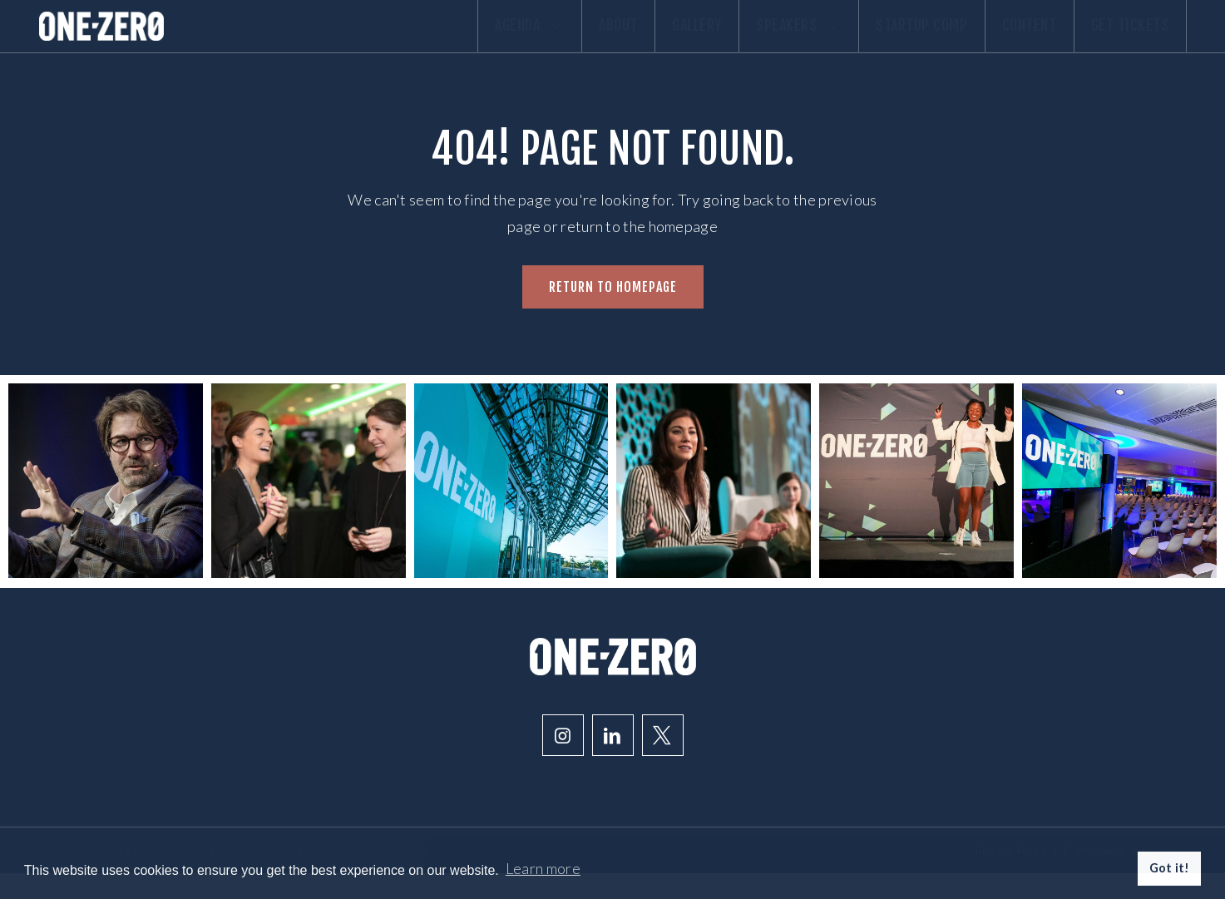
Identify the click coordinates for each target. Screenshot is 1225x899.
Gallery (624, 39)
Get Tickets (1122, 39)
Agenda (424, 39)
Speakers (742, 39)
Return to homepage (613, 312)
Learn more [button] (543, 868)
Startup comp (881, 39)
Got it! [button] (1169, 868)
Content (1005, 39)
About (529, 39)
